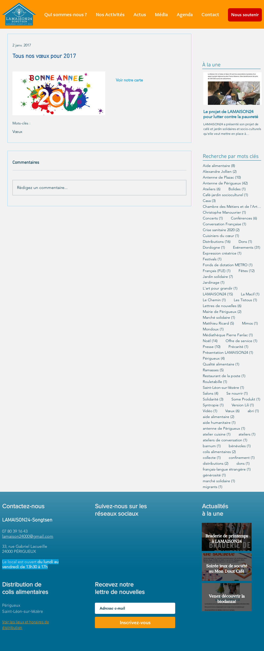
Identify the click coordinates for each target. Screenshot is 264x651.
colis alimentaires (219, 452)
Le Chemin (214, 300)
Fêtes (247, 271)
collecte (212, 457)
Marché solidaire (219, 317)
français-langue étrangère (227, 469)
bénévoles (240, 446)
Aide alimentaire (219, 165)
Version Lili (243, 405)
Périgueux (214, 358)
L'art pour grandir (220, 288)
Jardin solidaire (218, 276)
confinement (242, 457)
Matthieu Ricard (218, 323)
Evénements (246, 247)
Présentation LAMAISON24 (228, 352)
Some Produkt (245, 399)
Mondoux (213, 329)
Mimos (250, 323)
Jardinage (214, 282)
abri (253, 411)
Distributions (217, 241)
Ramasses (213, 370)
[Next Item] (253, 88)
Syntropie (213, 405)
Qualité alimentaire (221, 364)
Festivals (212, 259)
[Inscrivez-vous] (135, 622)
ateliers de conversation (225, 440)
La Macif (250, 294)
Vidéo (210, 411)
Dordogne (214, 247)
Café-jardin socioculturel (225, 195)
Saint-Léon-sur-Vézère (223, 387)
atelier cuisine (217, 434)
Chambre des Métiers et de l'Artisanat (232, 206)
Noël (210, 341)
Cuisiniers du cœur (221, 236)
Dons (245, 241)
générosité (214, 475)
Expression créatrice (222, 253)
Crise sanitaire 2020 (221, 230)
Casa (209, 201)
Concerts (213, 218)
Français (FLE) (217, 271)
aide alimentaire (218, 417)
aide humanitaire (219, 422)
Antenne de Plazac (222, 177)
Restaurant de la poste (224, 376)
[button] (110, 15)
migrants (212, 487)
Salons (210, 393)
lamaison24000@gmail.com (27, 536)
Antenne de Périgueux (225, 183)
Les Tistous (245, 300)
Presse (212, 346)
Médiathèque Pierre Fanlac (228, 335)
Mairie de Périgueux (222, 311)
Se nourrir (237, 393)
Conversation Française (224, 224)
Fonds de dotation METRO (228, 265)
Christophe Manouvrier (224, 212)
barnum (212, 446)
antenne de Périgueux (224, 428)
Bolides (237, 189)
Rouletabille (215, 382)
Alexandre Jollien (220, 171)
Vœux (17, 131)
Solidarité (213, 399)
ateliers (247, 434)
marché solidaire (219, 481)
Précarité (238, 346)
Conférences (244, 218)
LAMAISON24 (218, 294)
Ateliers (212, 189)
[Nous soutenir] (245, 14)
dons (243, 463)
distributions (215, 463)
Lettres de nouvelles (222, 306)
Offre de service (241, 341)
